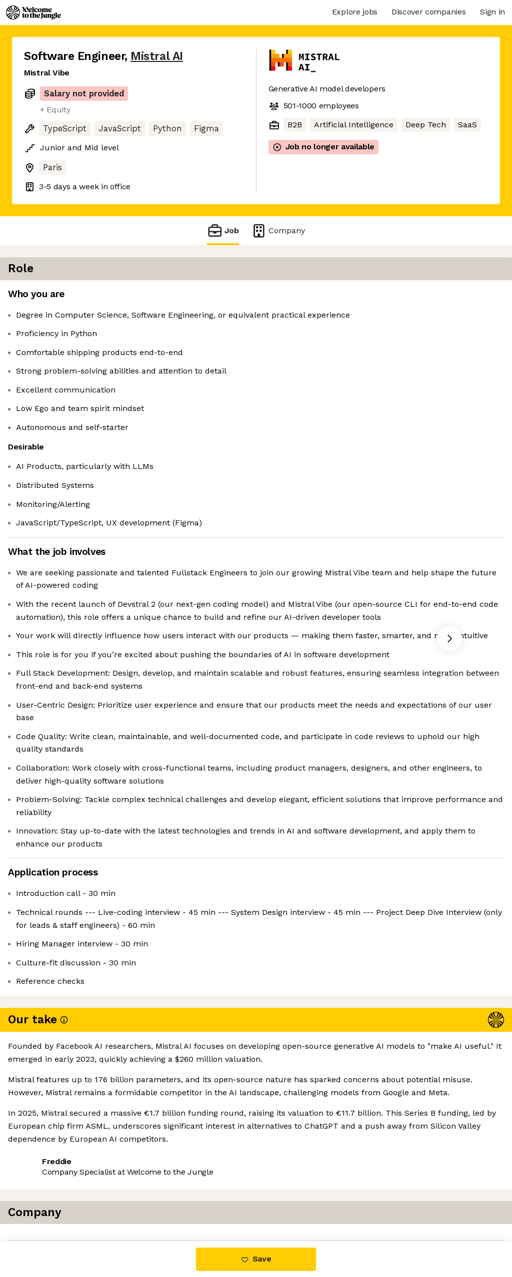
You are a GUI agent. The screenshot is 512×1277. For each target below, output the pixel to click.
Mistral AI (156, 56)
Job (223, 230)
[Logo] (33, 12)
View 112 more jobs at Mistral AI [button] (155, 1199)
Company (278, 230)
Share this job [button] (51, 1199)
